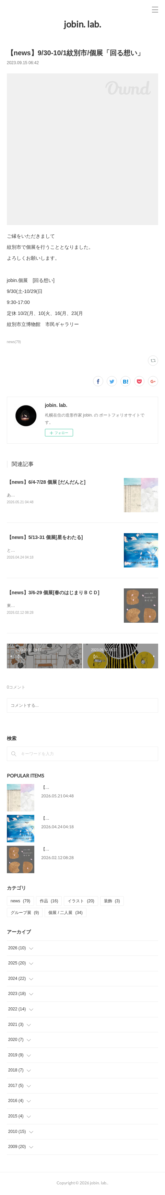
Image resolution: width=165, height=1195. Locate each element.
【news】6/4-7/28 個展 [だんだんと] (46, 482)
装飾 (112, 902)
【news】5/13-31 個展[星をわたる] (45, 537)
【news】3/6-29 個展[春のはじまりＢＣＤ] (53, 593)
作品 (49, 902)
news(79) (14, 342)
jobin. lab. (82, 24)
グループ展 (25, 914)
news (20, 902)
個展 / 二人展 (65, 914)
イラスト (81, 902)
